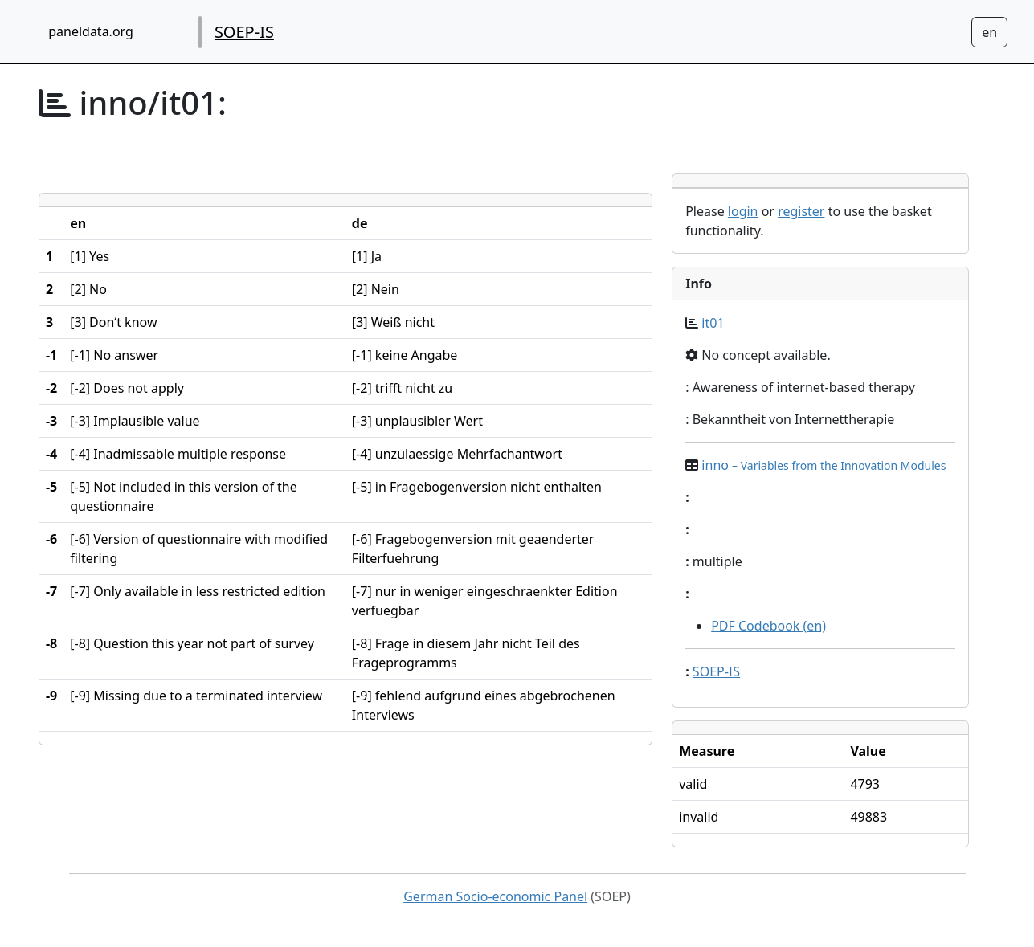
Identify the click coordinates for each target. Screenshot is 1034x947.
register (801, 211)
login (743, 211)
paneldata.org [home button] (90, 31)
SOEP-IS (244, 32)
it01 (712, 323)
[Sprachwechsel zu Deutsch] (989, 32)
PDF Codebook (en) (768, 626)
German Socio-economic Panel (495, 896)
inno (823, 465)
